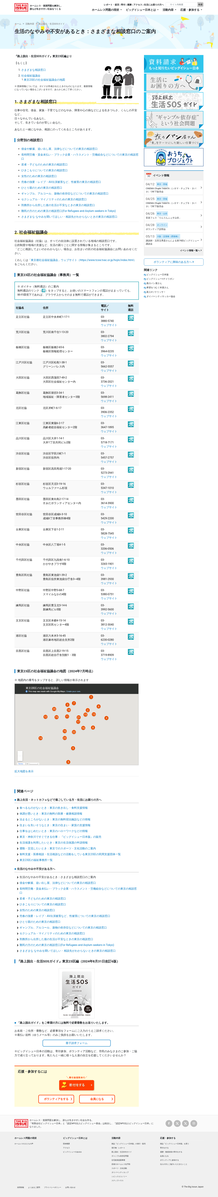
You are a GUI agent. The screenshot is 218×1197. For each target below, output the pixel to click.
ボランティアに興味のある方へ (174, 262)
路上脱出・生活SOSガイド (51, 24)
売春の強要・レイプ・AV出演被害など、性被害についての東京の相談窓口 (65, 916)
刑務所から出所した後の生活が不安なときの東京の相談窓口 (58, 205)
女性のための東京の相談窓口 (39, 176)
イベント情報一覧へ (191, 250)
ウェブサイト (109, 325)
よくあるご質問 (34, 1187)
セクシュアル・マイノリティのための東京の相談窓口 (54, 199)
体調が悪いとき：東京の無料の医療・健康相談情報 (51, 813)
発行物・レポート (118, 1148)
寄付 (123, 4)
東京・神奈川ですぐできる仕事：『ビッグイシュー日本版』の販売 (60, 836)
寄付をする (164, 1148)
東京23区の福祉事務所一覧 (36, 860)
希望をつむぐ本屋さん (157, 287)
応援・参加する (168, 1138)
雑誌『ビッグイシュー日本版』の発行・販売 (129, 1144)
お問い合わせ (70, 1187)
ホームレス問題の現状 (25, 1138)
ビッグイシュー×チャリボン (160, 279)
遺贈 (129, 4)
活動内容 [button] (168, 9)
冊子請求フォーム (77, 1043)
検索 (200, 4)
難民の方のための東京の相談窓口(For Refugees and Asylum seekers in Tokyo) (68, 211)
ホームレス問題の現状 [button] (106, 9)
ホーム (18, 24)
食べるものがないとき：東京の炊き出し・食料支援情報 (54, 807)
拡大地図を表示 (24, 771)
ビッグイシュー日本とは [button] (141, 9)
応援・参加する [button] (190, 9)
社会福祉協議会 (30, 75)
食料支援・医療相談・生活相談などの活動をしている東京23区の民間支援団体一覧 (70, 854)
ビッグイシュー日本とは (75, 1138)
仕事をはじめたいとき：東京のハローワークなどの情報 (54, 831)
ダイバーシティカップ (120, 1172)
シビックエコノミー (119, 1176)
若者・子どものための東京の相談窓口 (44, 164)
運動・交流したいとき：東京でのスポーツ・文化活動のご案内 (58, 848)
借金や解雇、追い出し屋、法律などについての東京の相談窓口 (59, 148)
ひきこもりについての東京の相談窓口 (44, 170)
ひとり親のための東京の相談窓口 (41, 187)
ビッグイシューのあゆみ (72, 1152)
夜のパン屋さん (154, 283)
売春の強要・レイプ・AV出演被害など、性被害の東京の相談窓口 (61, 182)
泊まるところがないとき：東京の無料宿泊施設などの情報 (55, 819)
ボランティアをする (56, 1099)
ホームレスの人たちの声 (23, 1144)
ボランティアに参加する (169, 1160)
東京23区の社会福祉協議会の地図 (44, 79)
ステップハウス (117, 1180)
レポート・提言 (111, 4)
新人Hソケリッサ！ (156, 292)
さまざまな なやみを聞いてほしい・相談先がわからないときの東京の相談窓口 (69, 216)
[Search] (182, 4)
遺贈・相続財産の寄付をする (171, 1152)
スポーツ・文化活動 (119, 1168)
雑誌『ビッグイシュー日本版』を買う (174, 1144)
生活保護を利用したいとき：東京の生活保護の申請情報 (54, 842)
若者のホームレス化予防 (121, 1164)
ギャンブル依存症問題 (120, 1156)
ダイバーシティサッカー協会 (160, 296)
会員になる (97, 1099)
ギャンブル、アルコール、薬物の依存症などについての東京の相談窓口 (64, 193)
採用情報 (20, 1187)
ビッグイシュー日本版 (157, 274)
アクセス (137, 4)
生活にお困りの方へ (154, 4)
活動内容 (29, 24)
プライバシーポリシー (52, 1187)
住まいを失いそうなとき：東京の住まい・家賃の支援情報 (55, 825)
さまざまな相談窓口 (33, 69)
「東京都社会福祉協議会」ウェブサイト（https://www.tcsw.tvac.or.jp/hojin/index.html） (82, 260)
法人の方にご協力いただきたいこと (173, 1164)
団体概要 (66, 1144)
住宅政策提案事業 (118, 1160)
